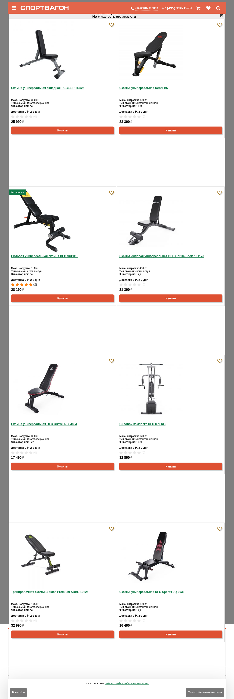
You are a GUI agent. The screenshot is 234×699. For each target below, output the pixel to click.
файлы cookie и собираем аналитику (127, 683)
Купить (62, 130)
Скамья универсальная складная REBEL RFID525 (47, 88)
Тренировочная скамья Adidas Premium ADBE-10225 (49, 592)
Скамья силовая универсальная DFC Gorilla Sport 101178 (161, 256)
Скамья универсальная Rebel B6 (143, 88)
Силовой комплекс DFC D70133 (142, 424)
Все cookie (18, 692)
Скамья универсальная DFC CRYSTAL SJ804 (44, 424)
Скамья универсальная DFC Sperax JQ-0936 (151, 592)
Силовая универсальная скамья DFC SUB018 (44, 256)
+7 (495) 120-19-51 (177, 8)
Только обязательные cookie (205, 692)
